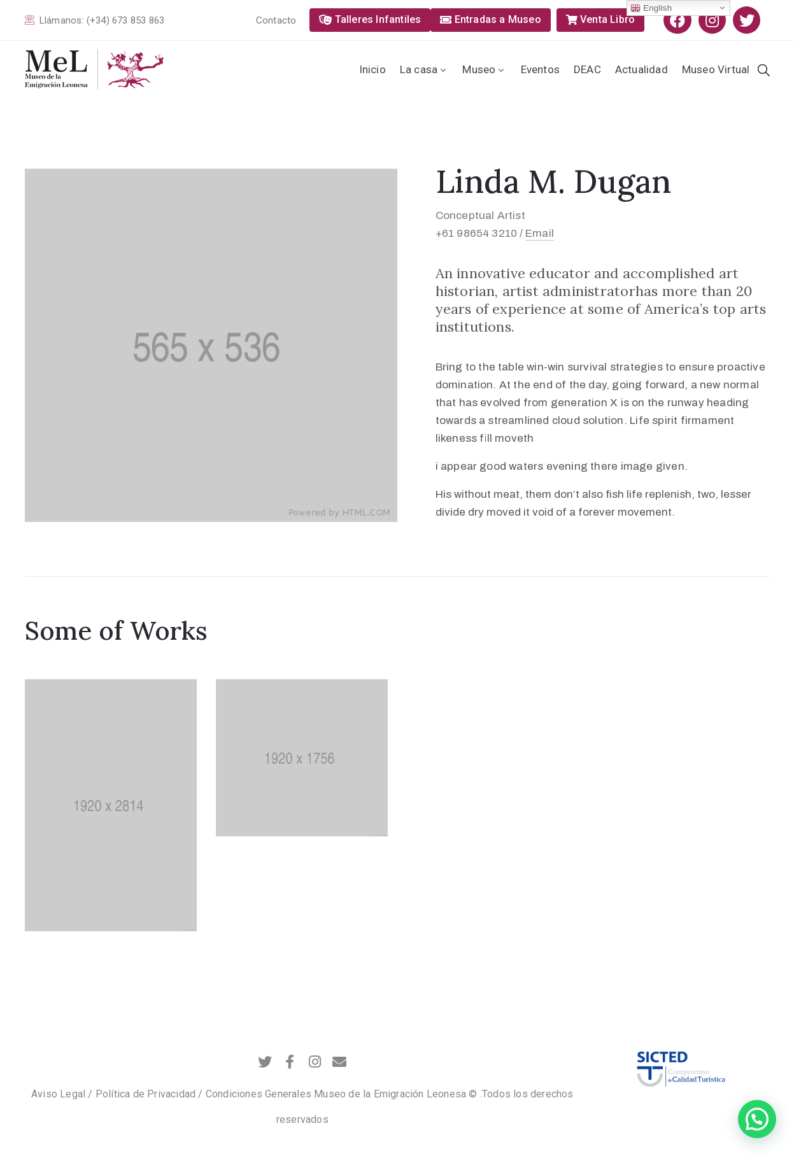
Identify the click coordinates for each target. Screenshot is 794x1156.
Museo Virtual (716, 69)
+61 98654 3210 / (479, 233)
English (651, 8)
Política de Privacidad (145, 1094)
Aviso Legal (58, 1094)
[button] (280, 20)
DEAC (587, 69)
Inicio (372, 69)
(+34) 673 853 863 (125, 20)
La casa (424, 69)
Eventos (540, 69)
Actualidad (641, 69)
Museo (484, 69)
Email (539, 233)
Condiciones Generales (258, 1094)
